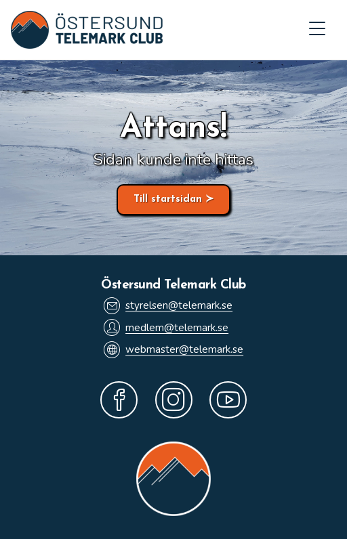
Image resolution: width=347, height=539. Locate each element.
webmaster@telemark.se (173, 349)
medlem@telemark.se (166, 327)
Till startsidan (168, 199)
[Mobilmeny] (317, 29)
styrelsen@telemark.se (168, 305)
